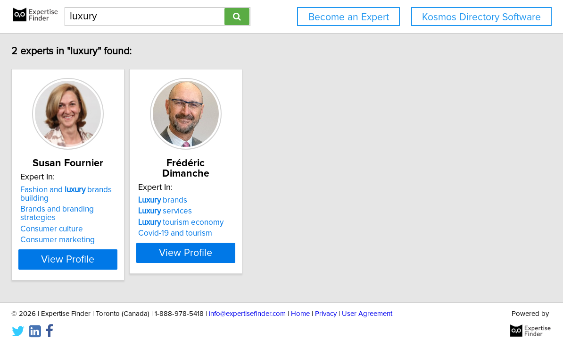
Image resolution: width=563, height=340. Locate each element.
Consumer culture (109, 220)
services (246, 200)
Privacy (326, 305)
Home (300, 305)
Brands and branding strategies (133, 209)
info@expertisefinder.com (247, 305)
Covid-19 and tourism (257, 223)
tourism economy (262, 212)
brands (244, 190)
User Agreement (367, 305)
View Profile (138, 251)
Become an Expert (348, 17)
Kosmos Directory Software (481, 17)
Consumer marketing (115, 231)
